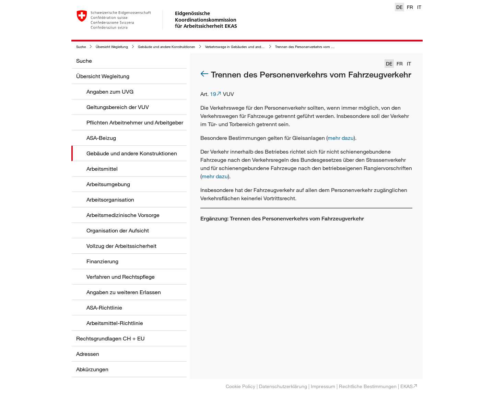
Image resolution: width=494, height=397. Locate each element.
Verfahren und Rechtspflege (120, 276)
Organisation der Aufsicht (117, 230)
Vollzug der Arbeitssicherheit (121, 245)
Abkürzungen (92, 369)
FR (410, 7)
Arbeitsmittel (102, 168)
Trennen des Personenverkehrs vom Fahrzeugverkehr (315, 47)
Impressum (323, 386)
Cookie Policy (240, 386)
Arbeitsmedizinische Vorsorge (123, 215)
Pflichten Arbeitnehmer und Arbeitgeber (134, 122)
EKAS (406, 386)
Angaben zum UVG (109, 91)
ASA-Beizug (101, 137)
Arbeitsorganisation (110, 199)
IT (419, 7)
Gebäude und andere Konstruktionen (166, 47)
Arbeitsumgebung (108, 184)
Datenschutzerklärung (283, 386)
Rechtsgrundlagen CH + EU (110, 338)
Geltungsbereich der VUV (117, 107)
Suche (81, 47)
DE (399, 7)
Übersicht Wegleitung (112, 47)
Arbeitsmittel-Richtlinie (114, 323)
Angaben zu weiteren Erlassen (123, 292)
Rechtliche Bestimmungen (368, 386)
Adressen (87, 353)
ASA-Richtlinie (104, 307)
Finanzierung (102, 261)
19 (213, 94)
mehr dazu (341, 137)
